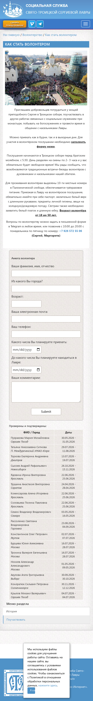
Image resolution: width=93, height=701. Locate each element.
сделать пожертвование (14, 24)
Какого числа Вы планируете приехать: (39, 342)
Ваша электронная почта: (29, 311)
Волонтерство (32, 35)
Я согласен (32, 690)
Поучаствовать (15, 619)
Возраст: (17, 296)
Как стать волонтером (61, 35)
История (11, 611)
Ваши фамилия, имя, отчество (32, 266)
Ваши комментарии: (25, 377)
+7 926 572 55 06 (70, 231)
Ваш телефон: (21, 326)
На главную (11, 35)
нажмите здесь (47, 685)
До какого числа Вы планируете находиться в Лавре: (44, 359)
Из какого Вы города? (27, 281)
